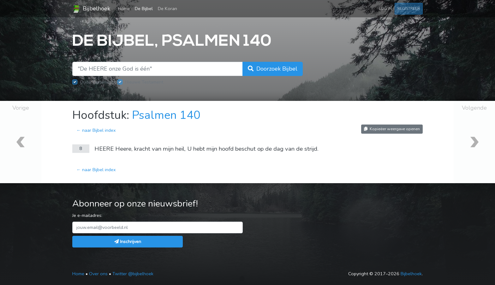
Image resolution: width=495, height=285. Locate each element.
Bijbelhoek (91, 9)
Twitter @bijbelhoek (132, 273)
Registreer (408, 8)
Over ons (98, 273)
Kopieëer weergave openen (392, 128)
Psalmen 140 (166, 115)
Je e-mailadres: (87, 215)
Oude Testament (97, 82)
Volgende (474, 108)
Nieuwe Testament (144, 82)
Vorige (20, 108)
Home (125, 8)
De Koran (167, 8)
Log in (385, 8)
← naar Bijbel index (96, 130)
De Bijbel (144, 8)
